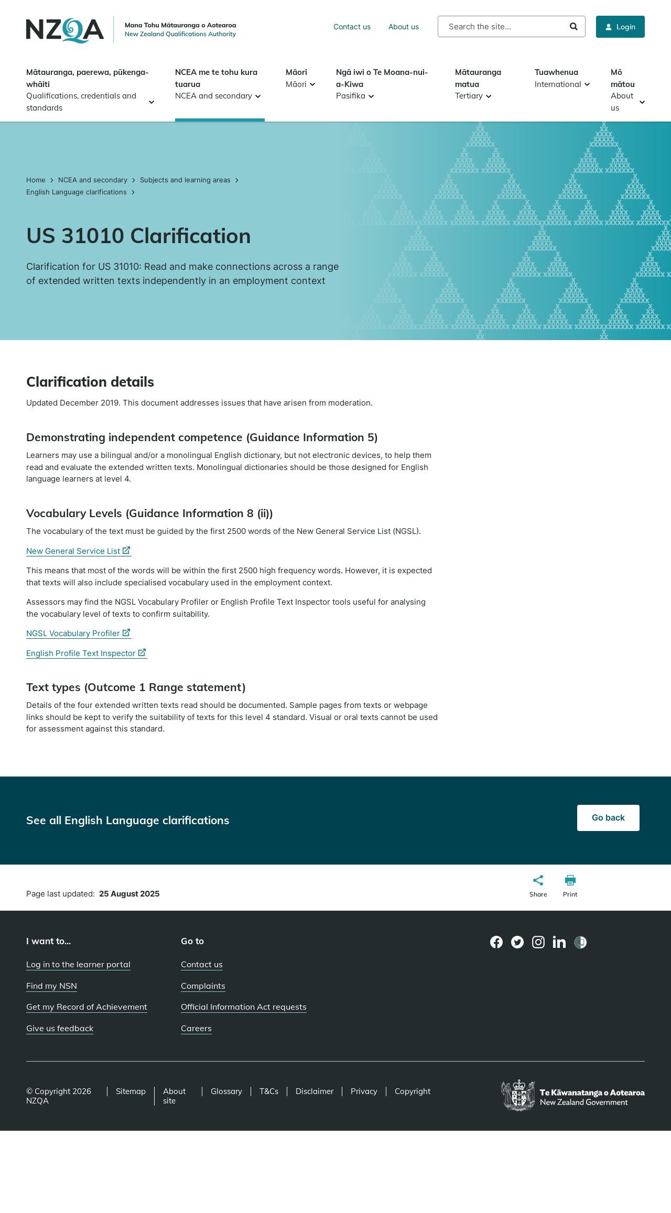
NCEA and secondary (92, 180)
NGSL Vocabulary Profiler (79, 633)
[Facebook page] (496, 942)
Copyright (412, 1091)
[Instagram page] (538, 942)
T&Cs (268, 1091)
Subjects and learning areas (185, 180)
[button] (538, 887)
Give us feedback (59, 1028)
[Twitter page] (517, 942)
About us (403, 26)
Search (574, 26)
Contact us (352, 26)
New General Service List (79, 551)
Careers (196, 1028)
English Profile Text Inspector (86, 653)
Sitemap (131, 1091)
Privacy (364, 1091)
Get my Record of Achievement (86, 1006)
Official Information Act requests (244, 1006)
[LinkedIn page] (559, 942)
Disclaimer (314, 1091)
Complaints (203, 985)
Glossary (226, 1091)
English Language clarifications (76, 192)
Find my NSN (51, 985)
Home (37, 180)
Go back (608, 817)
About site (174, 1096)
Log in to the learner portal (78, 964)
